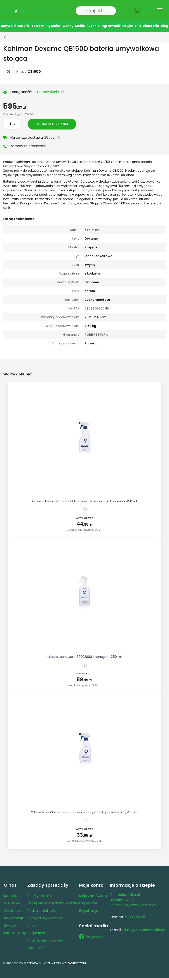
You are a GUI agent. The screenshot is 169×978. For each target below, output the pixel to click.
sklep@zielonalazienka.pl (143, 926)
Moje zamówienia (93, 892)
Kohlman (91, 226)
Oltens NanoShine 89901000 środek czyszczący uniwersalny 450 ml (84, 808)
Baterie (24, 22)
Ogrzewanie (111, 22)
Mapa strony (15, 929)
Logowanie (88, 899)
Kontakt (11, 892)
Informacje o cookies (45, 936)
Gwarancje (13, 906)
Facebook (91, 932)
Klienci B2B (36, 944)
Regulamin (36, 929)
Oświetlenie (131, 22)
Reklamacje (14, 914)
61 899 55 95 (134, 913)
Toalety (37, 22)
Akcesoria (151, 22)
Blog (164, 22)
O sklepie (12, 899)
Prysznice (53, 22)
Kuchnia (93, 22)
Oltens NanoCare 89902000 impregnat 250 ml (84, 653)
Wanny (67, 22)
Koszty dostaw (39, 892)
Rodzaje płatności (42, 906)
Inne (31, 921)
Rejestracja (88, 906)
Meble (80, 22)
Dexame (91, 235)
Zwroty (10, 921)
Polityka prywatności (45, 914)
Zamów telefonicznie (28, 142)
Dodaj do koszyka (52, 120)
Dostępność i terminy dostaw (52, 899)
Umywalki (8, 22)
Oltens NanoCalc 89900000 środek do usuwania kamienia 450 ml (84, 497)
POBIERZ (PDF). (96, 331)
